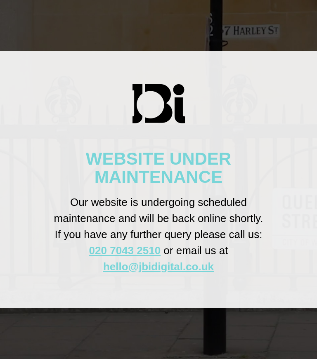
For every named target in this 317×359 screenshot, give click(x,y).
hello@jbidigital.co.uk (158, 266)
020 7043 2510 (125, 250)
